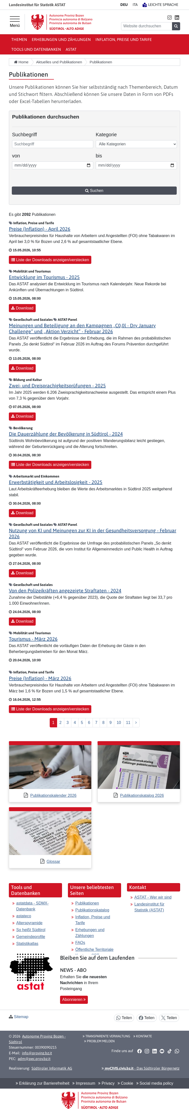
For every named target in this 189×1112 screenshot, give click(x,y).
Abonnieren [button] (74, 999)
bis (102, 155)
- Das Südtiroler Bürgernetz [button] (140, 1068)
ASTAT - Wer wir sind (153, 897)
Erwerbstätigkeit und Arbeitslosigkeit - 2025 (55, 482)
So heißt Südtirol (30, 930)
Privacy (106, 1083)
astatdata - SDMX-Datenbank (32, 906)
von (19, 155)
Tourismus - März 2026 (33, 639)
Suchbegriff (24, 134)
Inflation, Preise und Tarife (123, 39)
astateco (23, 916)
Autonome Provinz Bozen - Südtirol (37, 1039)
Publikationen (87, 903)
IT (135, 4)
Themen (19, 39)
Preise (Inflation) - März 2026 (40, 678)
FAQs (80, 943)
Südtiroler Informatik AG (52, 1068)
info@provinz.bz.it (37, 1053)
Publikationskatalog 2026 (142, 795)
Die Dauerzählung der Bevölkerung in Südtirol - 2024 (66, 434)
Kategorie (106, 134)
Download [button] (22, 308)
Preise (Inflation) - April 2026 (39, 229)
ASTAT (71, 49)
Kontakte (142, 1036)
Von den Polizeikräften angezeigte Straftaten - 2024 (65, 590)
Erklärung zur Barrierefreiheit (42, 1083)
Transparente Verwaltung (106, 1036)
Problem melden (99, 1041)
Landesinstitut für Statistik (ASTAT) (149, 907)
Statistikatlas (27, 943)
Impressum (83, 1083)
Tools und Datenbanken (36, 49)
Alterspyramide (29, 923)
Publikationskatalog (92, 910)
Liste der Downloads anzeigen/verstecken (50, 260)
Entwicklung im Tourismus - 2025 (44, 277)
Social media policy (154, 1083)
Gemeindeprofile (30, 937)
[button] (169, 17)
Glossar (53, 861)
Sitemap (21, 1017)
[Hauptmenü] (15, 22)
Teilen (124, 1018)
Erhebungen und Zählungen (61, 39)
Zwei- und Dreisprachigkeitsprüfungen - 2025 (57, 385)
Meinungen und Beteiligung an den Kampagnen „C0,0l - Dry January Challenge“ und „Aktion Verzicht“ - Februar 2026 (82, 328)
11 (128, 722)
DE (124, 4)
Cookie (125, 1083)
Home (21, 62)
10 (119, 722)
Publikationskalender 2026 (53, 795)
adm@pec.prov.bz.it (34, 1059)
